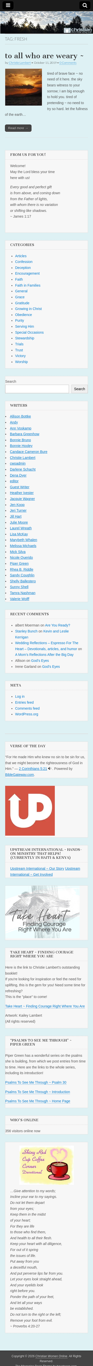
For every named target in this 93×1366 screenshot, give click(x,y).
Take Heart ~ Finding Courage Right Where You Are (45, 1006)
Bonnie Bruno (20, 440)
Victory (20, 356)
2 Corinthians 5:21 (33, 769)
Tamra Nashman (22, 593)
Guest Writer (19, 487)
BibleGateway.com (19, 775)
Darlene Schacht (23, 469)
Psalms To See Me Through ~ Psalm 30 (35, 1082)
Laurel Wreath (21, 528)
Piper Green (19, 563)
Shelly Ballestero (23, 581)
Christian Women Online (51, 1356)
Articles (21, 256)
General (21, 291)
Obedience (23, 315)
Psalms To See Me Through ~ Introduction (37, 1092)
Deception (23, 268)
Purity (19, 320)
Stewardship (24, 338)
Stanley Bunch (26, 631)
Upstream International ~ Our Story (37, 868)
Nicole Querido (21, 557)
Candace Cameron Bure (28, 452)
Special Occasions (29, 332)
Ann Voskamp (20, 428)
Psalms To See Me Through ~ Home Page (37, 1101)
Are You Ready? (57, 625)
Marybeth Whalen (23, 540)
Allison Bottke (20, 416)
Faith (19, 279)
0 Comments (68, 62)
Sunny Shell (19, 587)
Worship (21, 362)
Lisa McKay (19, 534)
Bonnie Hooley (21, 446)
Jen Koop (17, 505)
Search (10, 381)
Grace (20, 297)
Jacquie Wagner (22, 499)
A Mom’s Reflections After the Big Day (44, 655)
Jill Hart (16, 516)
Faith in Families (27, 285)
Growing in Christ (28, 309)
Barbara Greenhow (24, 434)
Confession (23, 262)
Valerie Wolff (19, 599)
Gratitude (22, 303)
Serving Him (24, 326)
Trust (19, 350)
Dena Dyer (18, 475)
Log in (20, 696)
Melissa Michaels (23, 546)
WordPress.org (26, 714)
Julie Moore (19, 522)
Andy (14, 422)
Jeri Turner (18, 510)
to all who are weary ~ (44, 55)
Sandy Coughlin (22, 575)
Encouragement (27, 273)
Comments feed (27, 708)
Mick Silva (18, 552)
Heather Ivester (22, 493)
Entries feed (24, 702)
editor (14, 481)
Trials (19, 344)
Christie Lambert (20, 62)
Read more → (18, 128)
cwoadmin (18, 463)
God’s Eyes (40, 661)
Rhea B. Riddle (21, 569)
